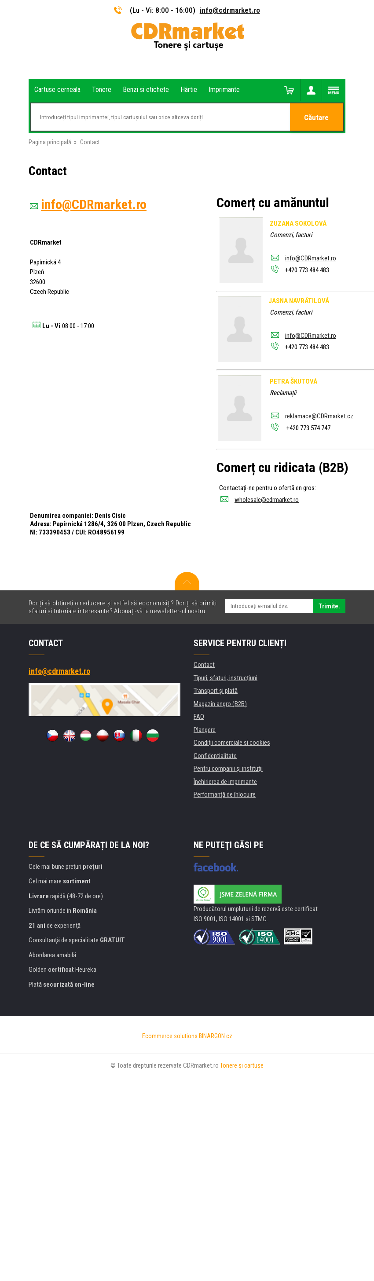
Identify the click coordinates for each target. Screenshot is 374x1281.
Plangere (205, 730)
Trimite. (329, 606)
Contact (204, 665)
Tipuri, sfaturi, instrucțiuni (225, 678)
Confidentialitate (215, 756)
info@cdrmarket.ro (230, 10)
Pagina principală (50, 142)
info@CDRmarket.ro (310, 258)
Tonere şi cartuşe (242, 1065)
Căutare (316, 117)
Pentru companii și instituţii (228, 768)
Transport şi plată (216, 691)
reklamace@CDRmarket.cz (319, 416)
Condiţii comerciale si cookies (232, 743)
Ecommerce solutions (170, 1035)
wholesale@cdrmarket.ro (267, 500)
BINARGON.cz (215, 1035)
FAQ (199, 717)
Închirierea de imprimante (225, 782)
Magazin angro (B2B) (220, 704)
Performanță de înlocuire (225, 794)
